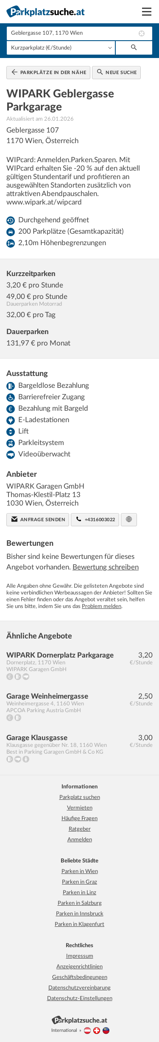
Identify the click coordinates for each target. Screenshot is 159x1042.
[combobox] (79, 33)
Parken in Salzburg (80, 903)
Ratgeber (80, 829)
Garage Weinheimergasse (47, 696)
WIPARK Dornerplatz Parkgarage (60, 655)
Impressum (79, 956)
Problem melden (101, 606)
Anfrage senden (38, 519)
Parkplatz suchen (79, 797)
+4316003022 (95, 519)
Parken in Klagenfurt (79, 924)
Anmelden (79, 840)
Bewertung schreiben (106, 567)
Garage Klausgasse (36, 737)
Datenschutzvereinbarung (79, 988)
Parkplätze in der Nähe (48, 72)
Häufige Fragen (79, 818)
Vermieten (79, 808)
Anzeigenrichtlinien (79, 967)
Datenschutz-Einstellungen (79, 998)
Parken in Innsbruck (79, 914)
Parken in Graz (79, 882)
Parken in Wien (79, 871)
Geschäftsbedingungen (79, 977)
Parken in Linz (79, 893)
